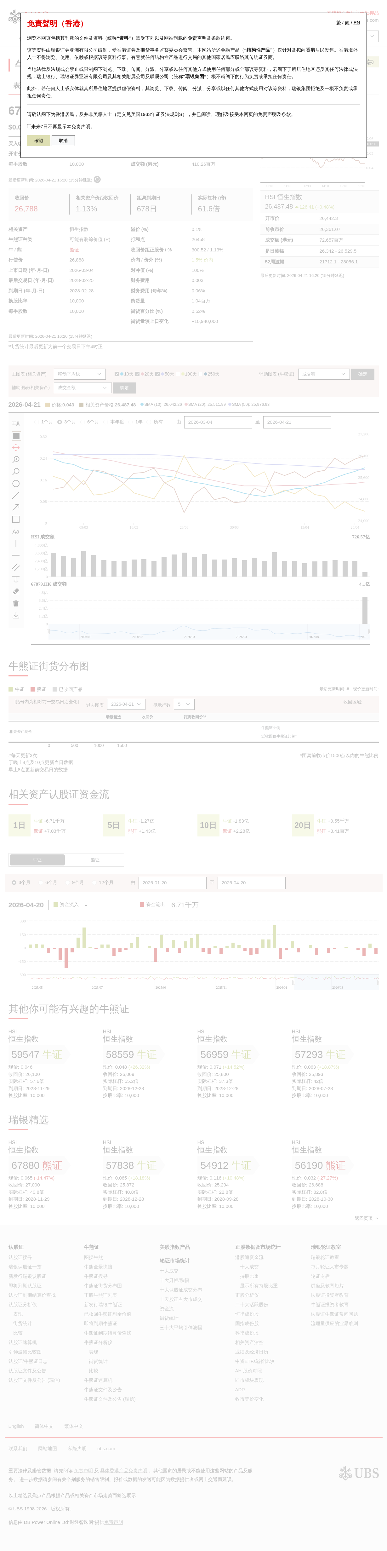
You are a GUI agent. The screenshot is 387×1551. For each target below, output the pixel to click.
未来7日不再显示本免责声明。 (61, 126)
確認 (38, 140)
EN (357, 22)
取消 (63, 140)
